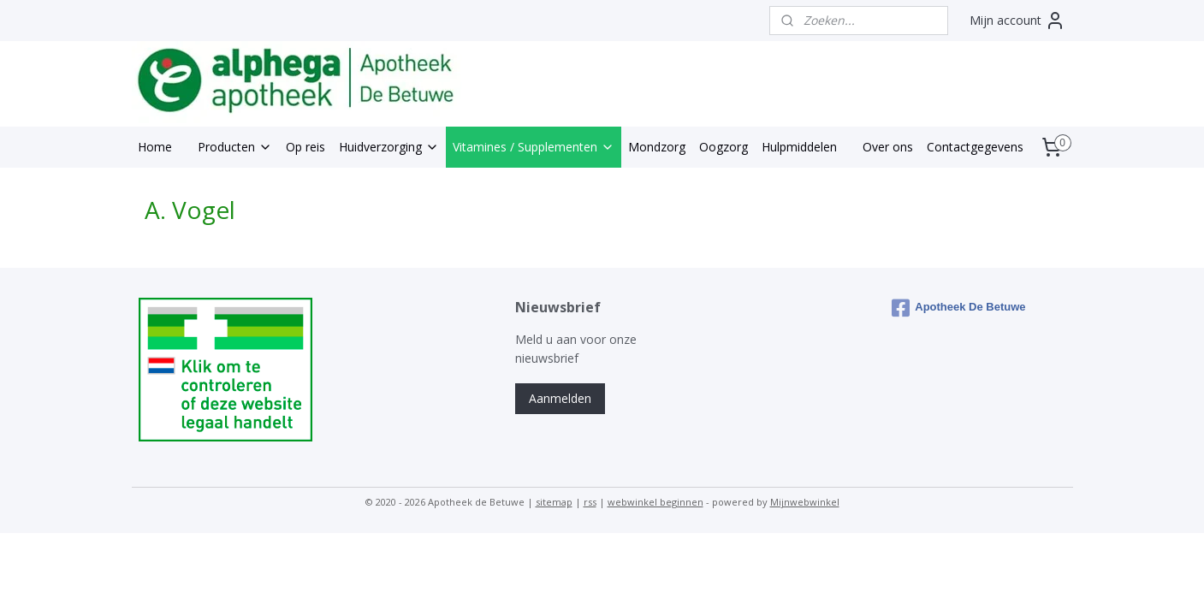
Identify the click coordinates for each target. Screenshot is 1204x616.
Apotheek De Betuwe (958, 308)
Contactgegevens (975, 147)
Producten (235, 147)
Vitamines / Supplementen (533, 147)
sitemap (554, 501)
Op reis (305, 147)
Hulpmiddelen (799, 147)
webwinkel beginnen (655, 501)
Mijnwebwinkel (804, 501)
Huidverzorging (389, 147)
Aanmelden (560, 398)
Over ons (888, 147)
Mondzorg (656, 147)
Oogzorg (723, 147)
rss (590, 501)
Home (155, 147)
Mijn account (1017, 20)
